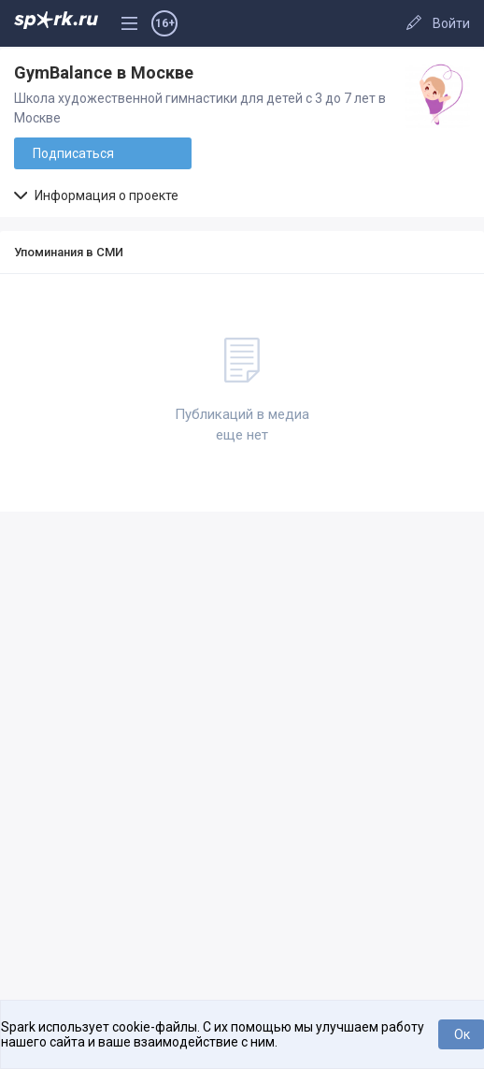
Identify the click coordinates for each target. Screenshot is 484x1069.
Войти (451, 23)
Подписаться (73, 153)
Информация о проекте (96, 195)
